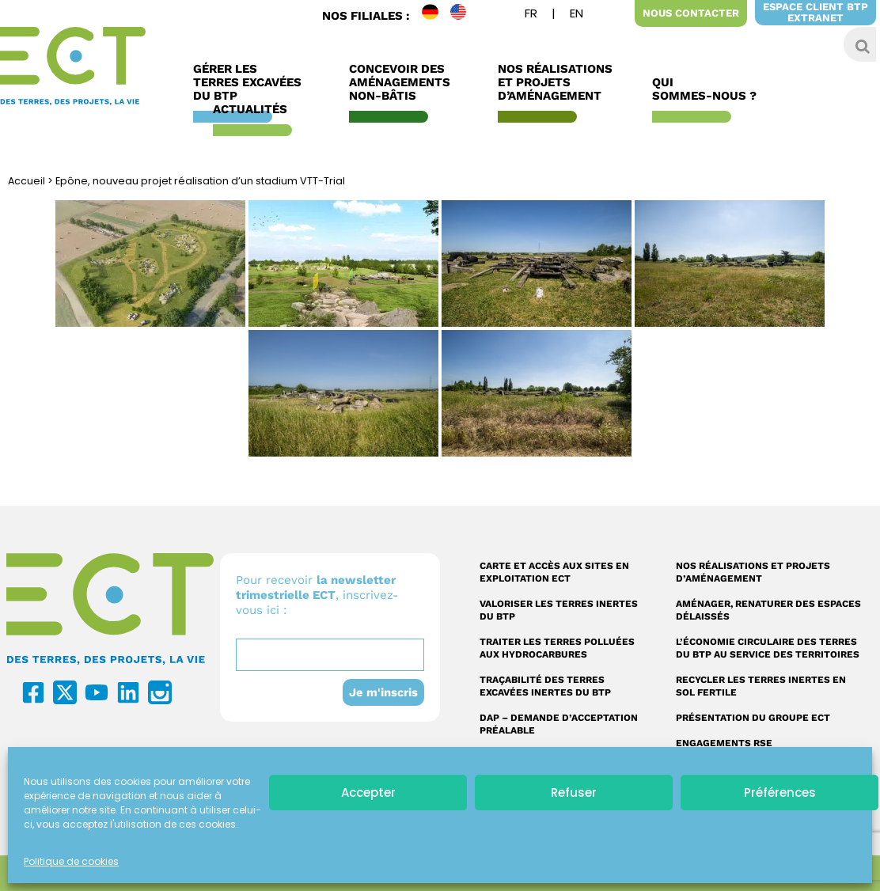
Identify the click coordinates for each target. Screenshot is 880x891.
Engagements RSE (724, 743)
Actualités (254, 109)
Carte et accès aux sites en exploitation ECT (554, 572)
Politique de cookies (71, 861)
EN (464, 15)
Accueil (27, 181)
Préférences (780, 792)
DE (436, 15)
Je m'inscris (383, 692)
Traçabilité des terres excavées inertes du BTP (545, 686)
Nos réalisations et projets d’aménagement (753, 572)
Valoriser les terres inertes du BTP (559, 610)
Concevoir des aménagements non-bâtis (403, 83)
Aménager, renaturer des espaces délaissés (768, 610)
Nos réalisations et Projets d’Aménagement (555, 83)
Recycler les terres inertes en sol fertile (761, 686)
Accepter (368, 792)
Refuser (574, 792)
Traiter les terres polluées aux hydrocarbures (557, 648)
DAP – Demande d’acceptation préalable (559, 724)
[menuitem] (531, 15)
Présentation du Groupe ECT (753, 717)
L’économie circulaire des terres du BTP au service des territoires (767, 648)
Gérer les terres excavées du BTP (251, 83)
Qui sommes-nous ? (708, 89)
